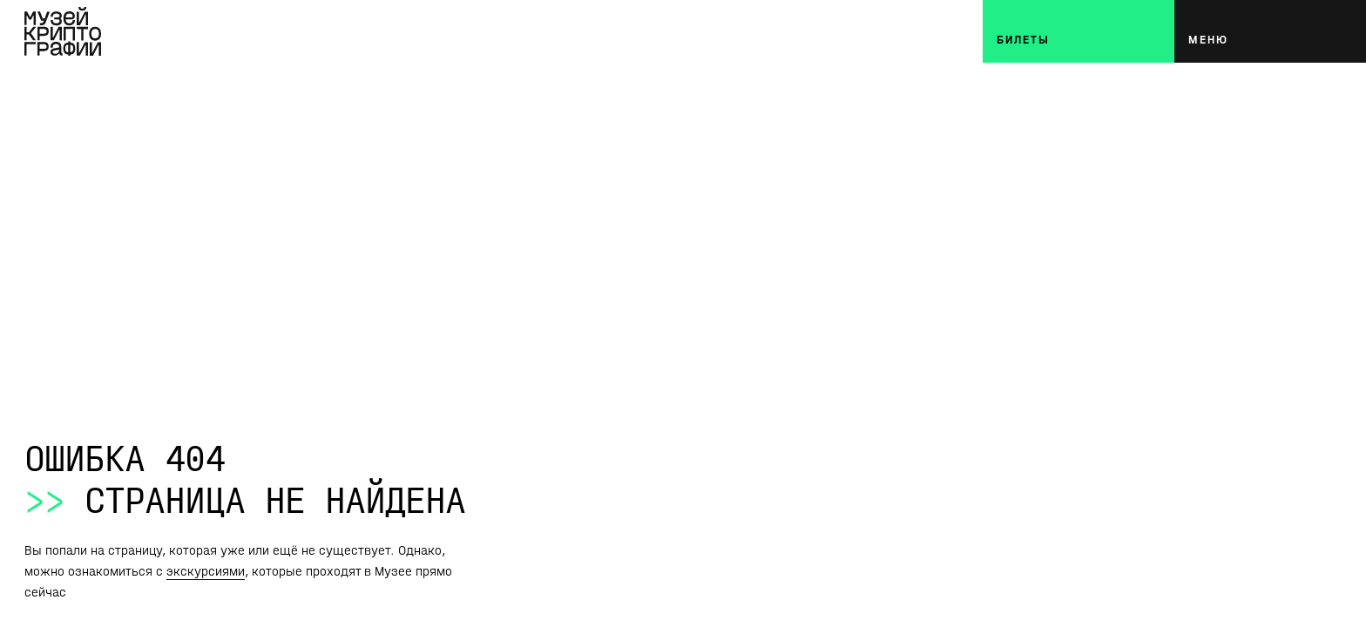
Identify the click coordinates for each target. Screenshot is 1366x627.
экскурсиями (205, 571)
